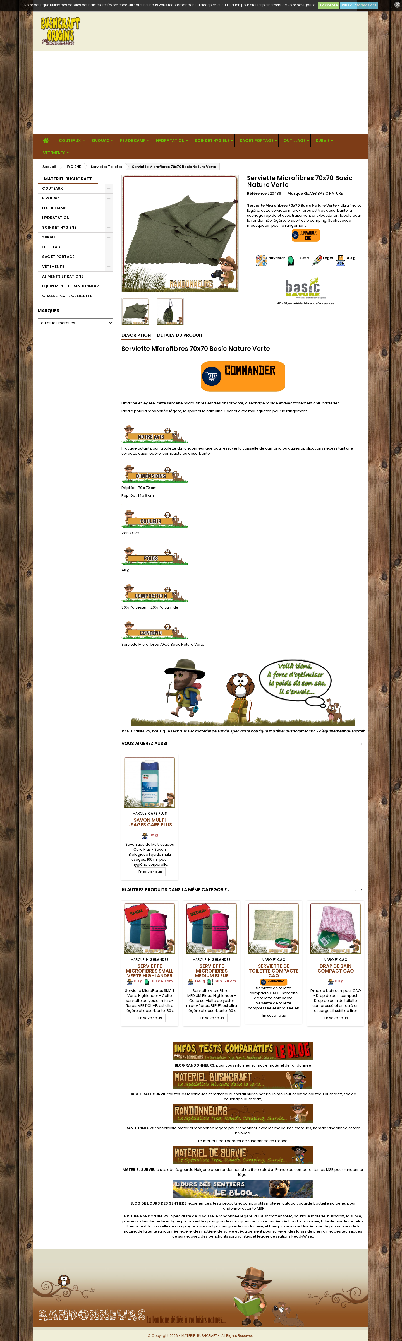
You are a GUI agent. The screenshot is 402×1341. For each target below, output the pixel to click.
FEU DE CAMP (133, 140)
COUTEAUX (70, 140)
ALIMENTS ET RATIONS (63, 276)
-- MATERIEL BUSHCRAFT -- (68, 179)
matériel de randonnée (290, 1065)
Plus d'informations (359, 5)
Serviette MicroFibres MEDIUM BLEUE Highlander (212, 973)
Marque (295, 193)
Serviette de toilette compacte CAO (274, 971)
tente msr (334, 1221)
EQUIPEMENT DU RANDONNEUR (70, 286)
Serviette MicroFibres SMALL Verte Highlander (149, 971)
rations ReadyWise (295, 1236)
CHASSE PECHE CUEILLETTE (67, 295)
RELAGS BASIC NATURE (323, 193)
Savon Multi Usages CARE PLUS (149, 822)
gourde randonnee (245, 1226)
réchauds (180, 731)
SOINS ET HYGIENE (212, 140)
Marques (48, 310)
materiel (242, 1094)
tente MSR (255, 1208)
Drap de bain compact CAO (335, 968)
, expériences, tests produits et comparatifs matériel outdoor (213, 1203)
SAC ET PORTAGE (256, 140)
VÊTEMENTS (54, 153)
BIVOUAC (100, 140)
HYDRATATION (170, 140)
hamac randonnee (330, 1128)
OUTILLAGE (294, 140)
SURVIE (322, 140)
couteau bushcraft (325, 1094)
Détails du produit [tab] (180, 335)
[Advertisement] (201, 93)
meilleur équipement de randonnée (236, 1141)
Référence (257, 193)
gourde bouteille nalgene (322, 1203)
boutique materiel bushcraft (319, 1216)
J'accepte (328, 5)
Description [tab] (136, 335)
